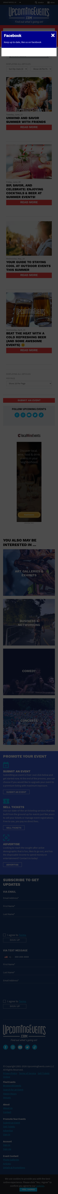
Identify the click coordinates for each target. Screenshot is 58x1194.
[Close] (53, 35)
